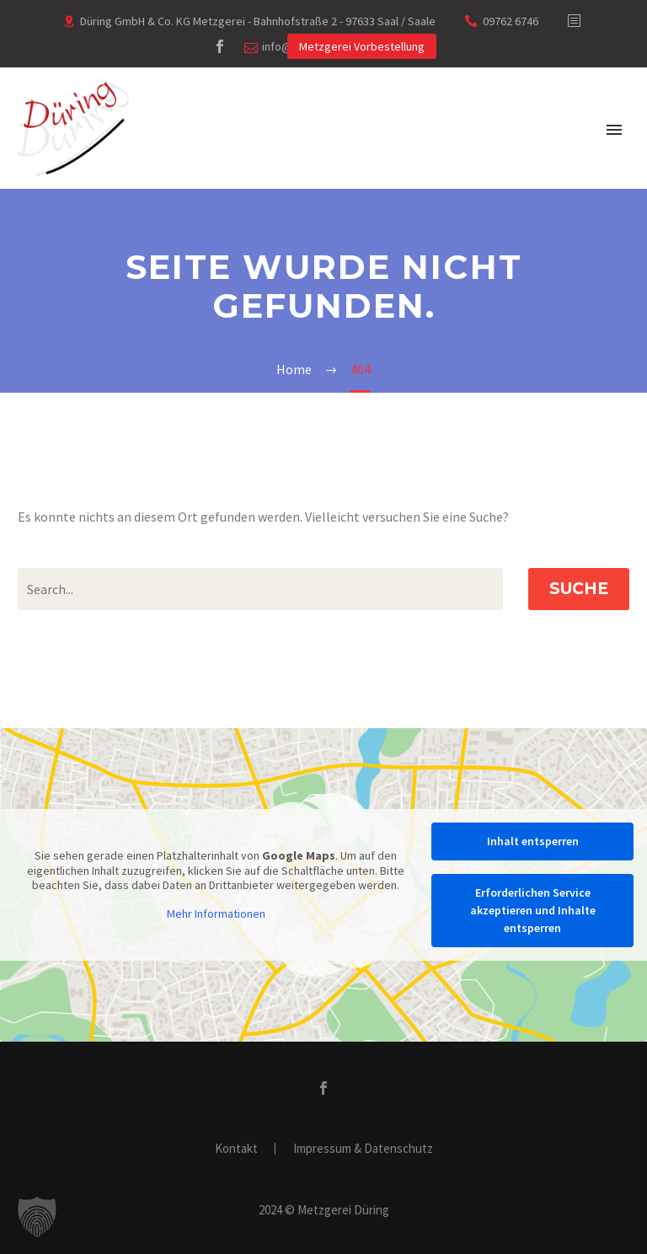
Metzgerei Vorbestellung (362, 46)
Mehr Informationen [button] (216, 913)
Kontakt (236, 1149)
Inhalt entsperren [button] (533, 841)
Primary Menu (614, 130)
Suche (578, 588)
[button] (37, 1217)
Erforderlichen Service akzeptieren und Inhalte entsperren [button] (533, 910)
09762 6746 (510, 21)
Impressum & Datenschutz (363, 1149)
